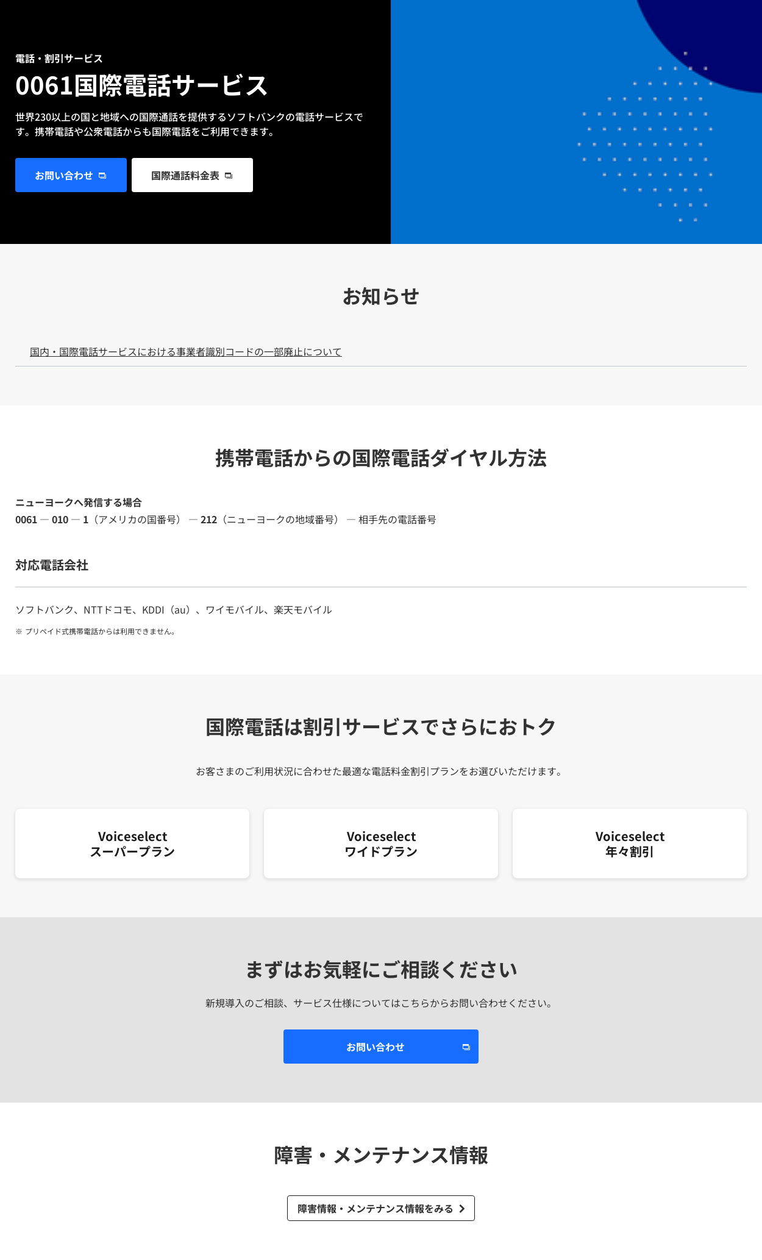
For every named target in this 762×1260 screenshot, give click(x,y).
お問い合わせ (64, 175)
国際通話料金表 (185, 175)
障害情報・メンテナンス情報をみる (375, 1208)
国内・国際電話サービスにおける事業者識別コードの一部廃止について (186, 351)
